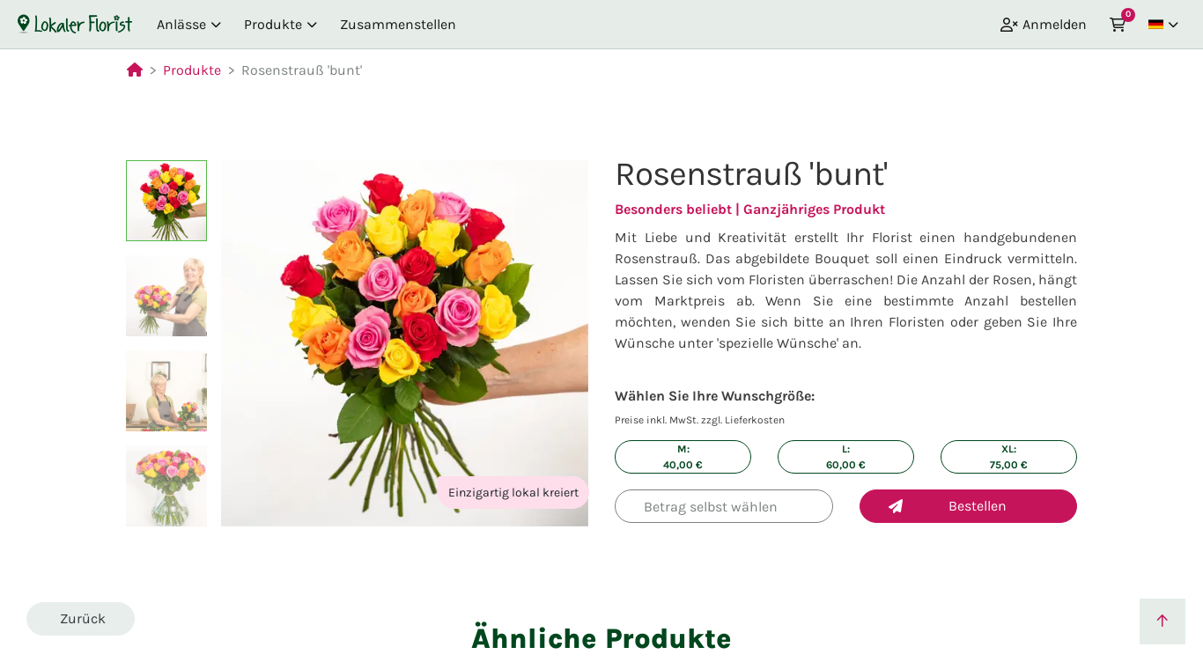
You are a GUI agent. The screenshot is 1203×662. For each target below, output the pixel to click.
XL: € (1009, 457)
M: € (683, 457)
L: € (846, 457)
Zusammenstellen (398, 24)
